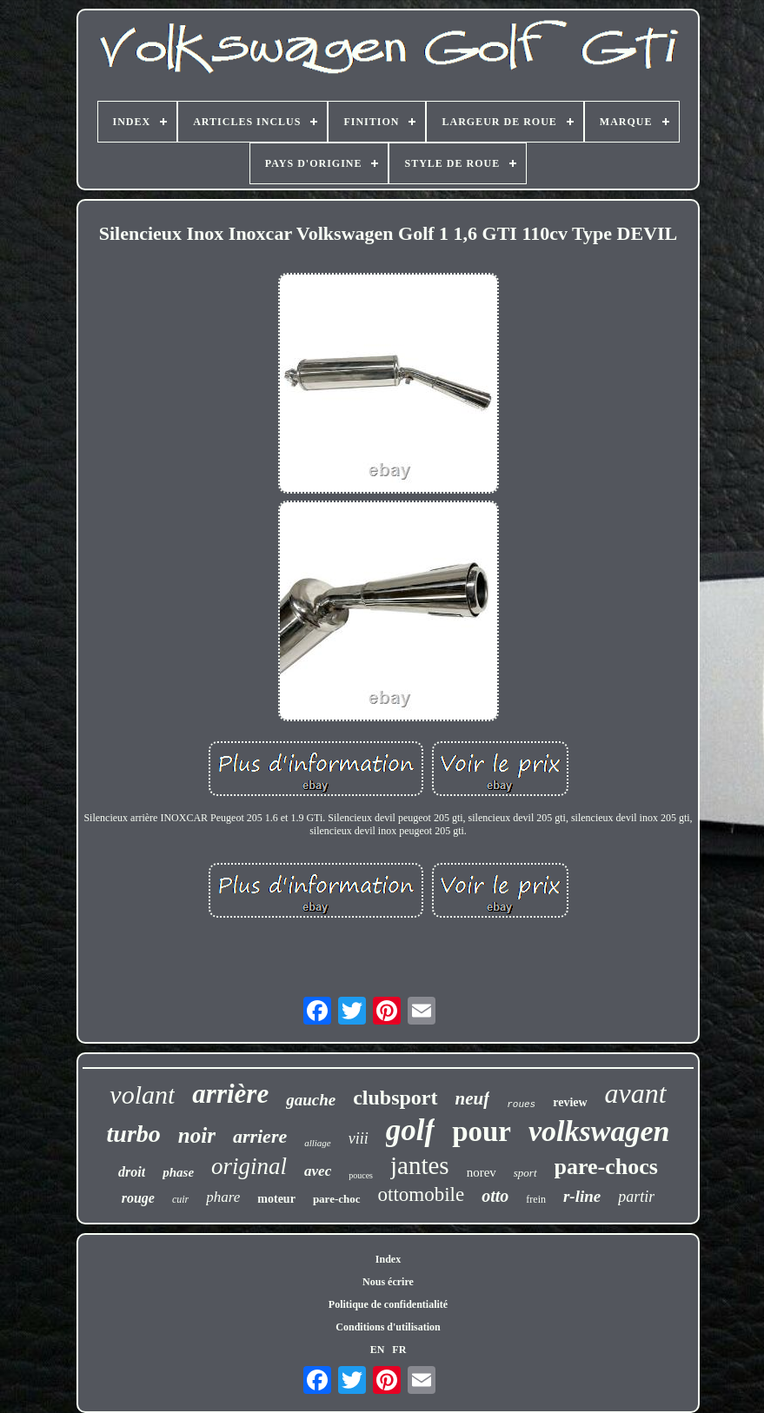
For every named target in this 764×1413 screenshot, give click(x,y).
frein (536, 1199)
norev (481, 1172)
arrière (230, 1093)
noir (197, 1135)
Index (388, 1259)
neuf (472, 1098)
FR (399, 1349)
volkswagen (598, 1131)
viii (359, 1138)
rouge (138, 1198)
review (570, 1102)
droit (131, 1171)
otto (495, 1195)
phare (223, 1197)
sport (525, 1172)
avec (317, 1171)
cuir (180, 1199)
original (249, 1166)
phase (178, 1172)
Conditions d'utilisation (387, 1327)
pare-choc (337, 1198)
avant (636, 1093)
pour (481, 1131)
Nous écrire (388, 1282)
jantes (419, 1165)
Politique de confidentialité (388, 1304)
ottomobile (421, 1194)
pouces (361, 1175)
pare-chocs (606, 1166)
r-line (582, 1196)
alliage (317, 1143)
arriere (260, 1136)
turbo (134, 1133)
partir (636, 1196)
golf (410, 1130)
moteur (276, 1198)
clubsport (395, 1097)
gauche (310, 1100)
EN (377, 1349)
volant (142, 1094)
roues (521, 1104)
